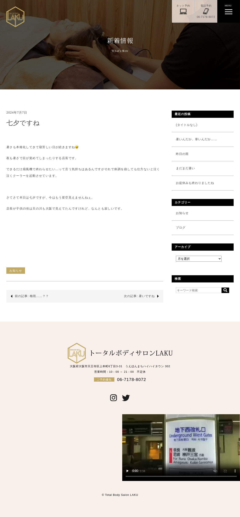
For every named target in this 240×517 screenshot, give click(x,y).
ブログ (180, 227)
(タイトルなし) (186, 124)
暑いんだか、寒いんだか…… (196, 139)
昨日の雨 (182, 154)
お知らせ (15, 270)
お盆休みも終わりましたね (195, 183)
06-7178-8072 (120, 379)
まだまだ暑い (185, 168)
